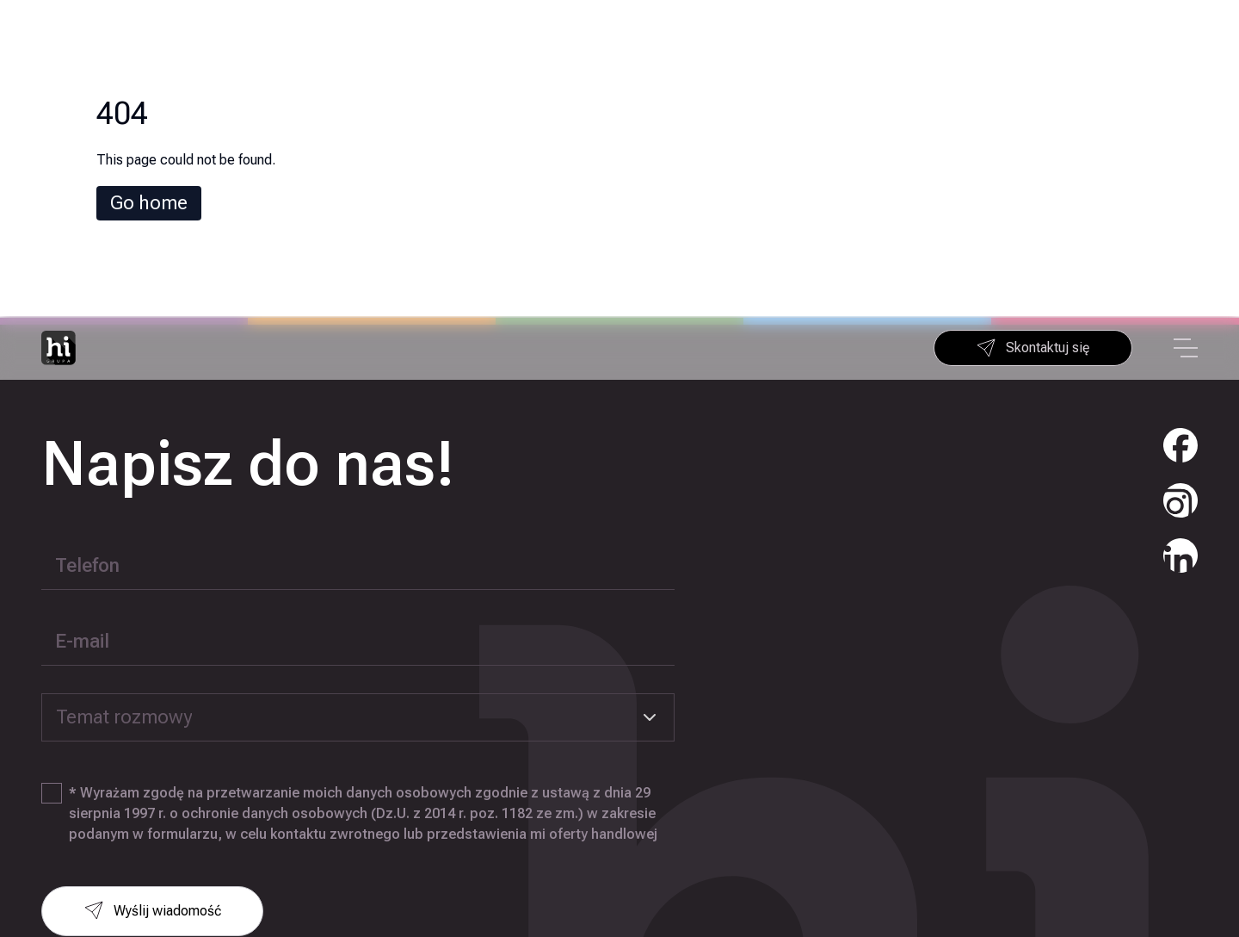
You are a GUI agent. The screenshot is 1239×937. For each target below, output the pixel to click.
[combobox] (358, 401)
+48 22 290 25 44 (1127, 848)
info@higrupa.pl (1125, 882)
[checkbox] (51, 477)
